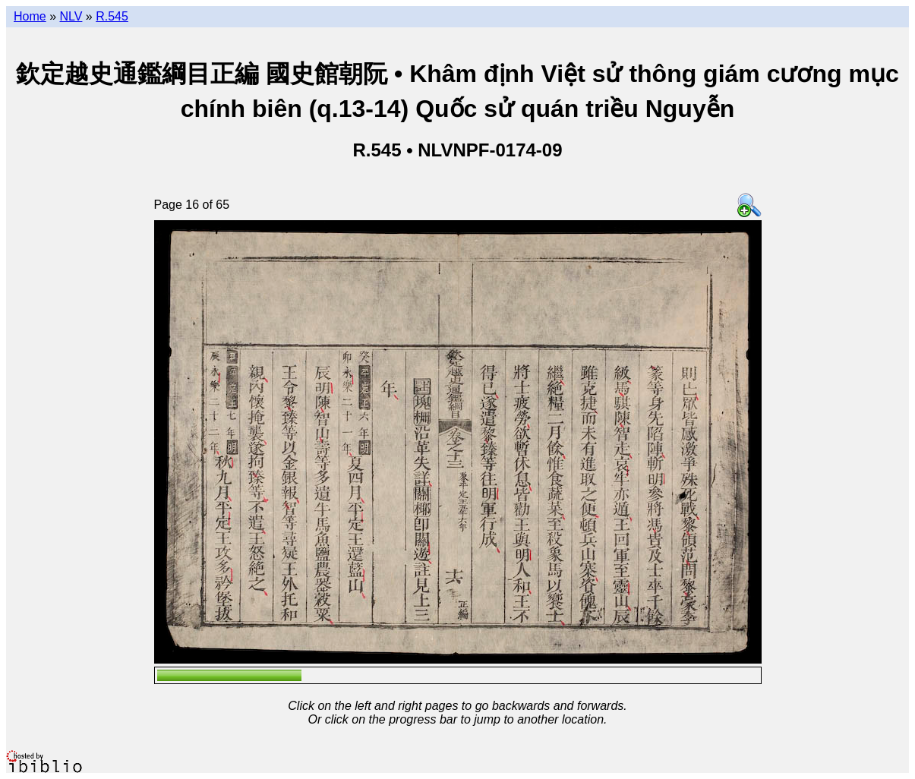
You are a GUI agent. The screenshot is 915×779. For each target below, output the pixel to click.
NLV (70, 16)
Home (30, 16)
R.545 (112, 16)
